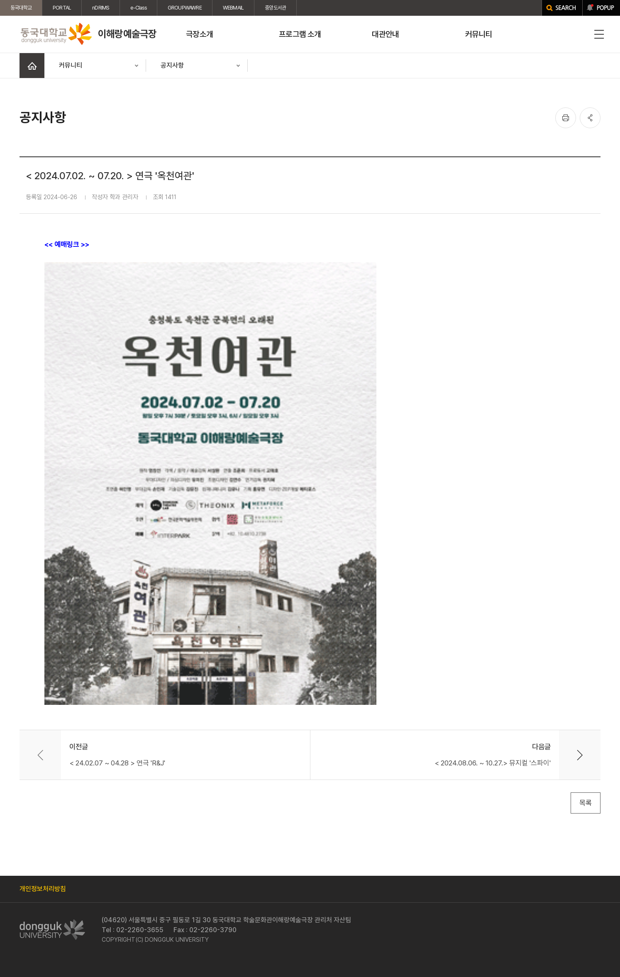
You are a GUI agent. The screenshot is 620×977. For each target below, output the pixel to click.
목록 (585, 803)
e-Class (138, 8)
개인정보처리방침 (43, 889)
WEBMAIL (233, 8)
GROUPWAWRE (185, 8)
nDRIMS (100, 8)
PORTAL (62, 8)
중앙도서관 (275, 8)
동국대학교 (21, 8)
